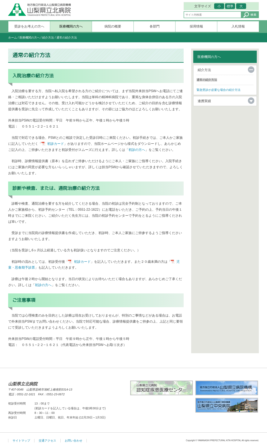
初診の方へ (136, 150)
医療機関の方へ (71, 26)
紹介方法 (48, 37)
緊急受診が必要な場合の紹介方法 (218, 89)
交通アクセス (47, 440)
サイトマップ (21, 440)
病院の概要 (112, 26)
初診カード (55, 143)
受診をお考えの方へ (29, 26)
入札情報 (238, 26)
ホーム (12, 37)
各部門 (155, 26)
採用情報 (196, 26)
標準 (230, 6)
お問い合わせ (73, 440)
